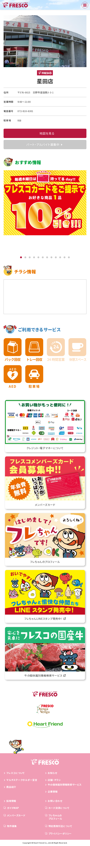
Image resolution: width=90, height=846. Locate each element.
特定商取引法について (60, 826)
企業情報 (53, 791)
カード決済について (58, 807)
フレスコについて (15, 773)
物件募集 (12, 826)
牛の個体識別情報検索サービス (65, 784)
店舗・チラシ (54, 780)
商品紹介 (11, 787)
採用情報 (11, 800)
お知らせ (52, 773)
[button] (21, 257)
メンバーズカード (16, 815)
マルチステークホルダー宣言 (21, 780)
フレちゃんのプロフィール (55, 817)
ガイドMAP (13, 807)
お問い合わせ (55, 800)
